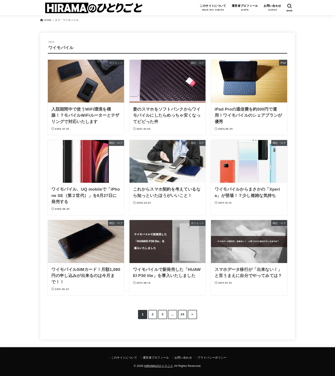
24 (182, 314)
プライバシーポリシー (211, 357)
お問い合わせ (183, 357)
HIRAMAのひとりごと (158, 365)
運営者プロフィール (156, 357)
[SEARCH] (289, 7)
